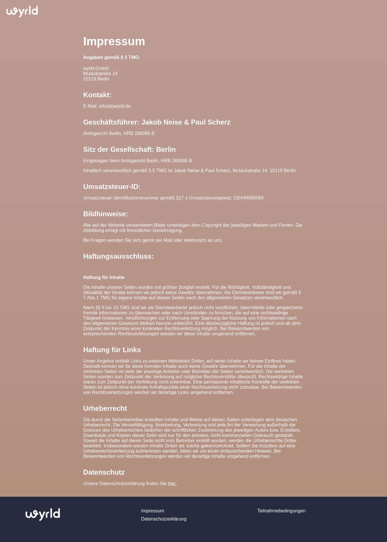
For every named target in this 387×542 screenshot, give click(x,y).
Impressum (152, 510)
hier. (172, 483)
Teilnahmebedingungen (281, 510)
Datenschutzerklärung (164, 518)
